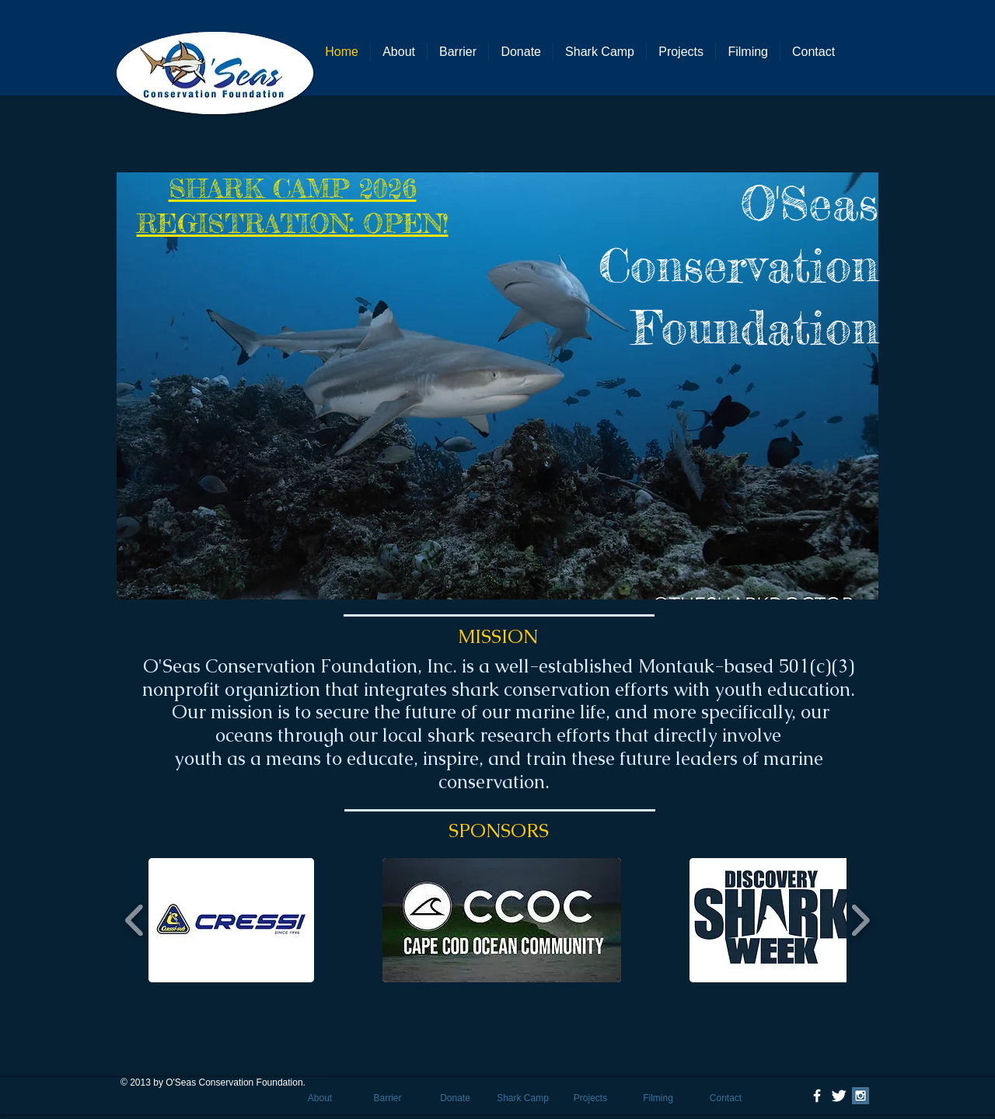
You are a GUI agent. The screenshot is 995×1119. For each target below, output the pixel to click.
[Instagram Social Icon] (860, 1095)
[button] (497, 385)
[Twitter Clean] (838, 1095)
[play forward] (860, 920)
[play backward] (134, 920)
